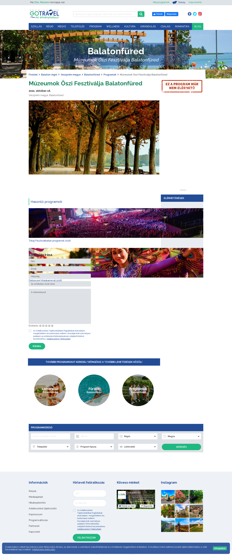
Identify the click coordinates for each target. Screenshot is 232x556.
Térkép (178, 2)
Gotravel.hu (133, 492)
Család (165, 26)
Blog (197, 26)
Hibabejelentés (37, 502)
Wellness (113, 26)
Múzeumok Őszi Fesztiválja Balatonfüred (86, 83)
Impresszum (35, 514)
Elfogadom (219, 548)
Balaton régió (49, 74)
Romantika (182, 26)
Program (95, 26)
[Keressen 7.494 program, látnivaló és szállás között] (105, 14)
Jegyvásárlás (194, 2)
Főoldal (33, 74)
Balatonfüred (92, 74)
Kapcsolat (34, 531)
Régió (49, 26)
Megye (62, 26)
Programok (110, 74)
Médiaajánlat (36, 496)
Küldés (37, 346)
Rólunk (32, 491)
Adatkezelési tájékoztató (43, 508)
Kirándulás (148, 26)
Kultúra (130, 26)
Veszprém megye (71, 74)
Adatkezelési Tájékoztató (58, 339)
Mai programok (160, 2)
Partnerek (34, 525)
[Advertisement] (183, 144)
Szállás (36, 26)
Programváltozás (38, 520)
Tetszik (126, 506)
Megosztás (146, 506)
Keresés (181, 447)
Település (77, 26)
